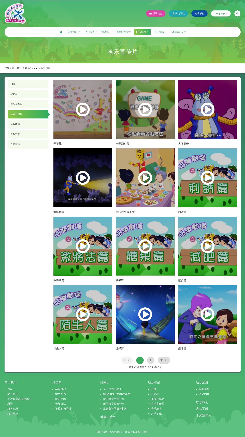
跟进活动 (60, 398)
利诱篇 (182, 212)
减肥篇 (182, 280)
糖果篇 (120, 280)
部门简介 (12, 394)
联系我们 (155, 13)
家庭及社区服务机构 (115, 408)
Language (220, 13)
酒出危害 (58, 212)
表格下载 (178, 13)
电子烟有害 (122, 143)
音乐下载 (15, 134)
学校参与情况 (63, 408)
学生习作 (60, 394)
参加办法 (60, 403)
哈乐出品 (142, 31)
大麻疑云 (183, 143)
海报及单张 (16, 104)
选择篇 (120, 348)
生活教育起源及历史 (19, 398)
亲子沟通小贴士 (112, 389)
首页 (19, 68)
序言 (10, 389)
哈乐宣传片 (16, 114)
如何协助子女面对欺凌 (116, 394)
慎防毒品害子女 (125, 212)
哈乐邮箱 (199, 13)
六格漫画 (15, 144)
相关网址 (12, 413)
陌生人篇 (58, 348)
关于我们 (74, 31)
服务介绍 (12, 408)
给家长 (107, 31)
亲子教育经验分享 (114, 403)
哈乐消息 (160, 31)
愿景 (10, 403)
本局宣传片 (179, 31)
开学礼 (57, 143)
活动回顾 (204, 394)
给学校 (91, 31)
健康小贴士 (124, 31)
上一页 (126, 360)
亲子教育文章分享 (114, 398)
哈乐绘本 (15, 124)
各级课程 (60, 389)
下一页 (163, 360)
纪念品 (14, 94)
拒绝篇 (182, 348)
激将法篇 (58, 280)
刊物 (12, 84)
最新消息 (204, 389)
